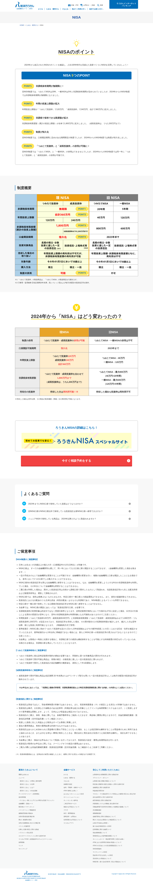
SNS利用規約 (97, 849)
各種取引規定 (68, 784)
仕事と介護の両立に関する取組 (29, 829)
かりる (66, 774)
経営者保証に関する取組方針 (102, 800)
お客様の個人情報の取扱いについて (104, 781)
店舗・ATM (73, 5)
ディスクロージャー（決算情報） (29, 794)
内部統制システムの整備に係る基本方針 (106, 803)
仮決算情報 (22, 797)
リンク (21, 845)
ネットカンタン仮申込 (71, 800)
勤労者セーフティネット (26, 807)
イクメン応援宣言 (24, 826)
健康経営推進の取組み (26, 813)
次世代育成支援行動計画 (26, 816)
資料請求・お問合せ (70, 816)
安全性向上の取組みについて (102, 858)
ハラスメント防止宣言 (26, 833)
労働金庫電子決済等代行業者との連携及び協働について (111, 807)
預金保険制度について (100, 833)
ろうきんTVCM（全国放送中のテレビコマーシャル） (36, 839)
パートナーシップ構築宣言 (27, 810)
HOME (22, 25)
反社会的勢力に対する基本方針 (103, 797)
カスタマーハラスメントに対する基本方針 (32, 836)
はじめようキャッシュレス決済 (74, 794)
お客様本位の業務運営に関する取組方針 (106, 774)
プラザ (66, 810)
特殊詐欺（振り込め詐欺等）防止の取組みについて (109, 862)
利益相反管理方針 (98, 791)
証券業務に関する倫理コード (102, 829)
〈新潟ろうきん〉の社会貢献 (28, 791)
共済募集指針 (97, 810)
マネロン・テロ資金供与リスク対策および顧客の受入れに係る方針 (114, 794)
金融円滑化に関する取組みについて (104, 816)
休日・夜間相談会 (69, 813)
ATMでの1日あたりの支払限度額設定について (107, 845)
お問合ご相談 (87, 5)
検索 (100, 5)
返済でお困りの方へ (96, 9)
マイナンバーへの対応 (100, 852)
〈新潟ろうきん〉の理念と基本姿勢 (30, 781)
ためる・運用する (32, 25)
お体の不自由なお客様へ (101, 823)
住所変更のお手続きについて (73, 820)
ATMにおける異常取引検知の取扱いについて (107, 842)
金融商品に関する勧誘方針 (101, 787)
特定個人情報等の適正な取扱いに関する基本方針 (108, 784)
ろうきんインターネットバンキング (126, 5)
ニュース (21, 778)
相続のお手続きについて (71, 807)
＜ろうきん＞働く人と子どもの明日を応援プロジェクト (37, 800)
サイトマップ (23, 849)
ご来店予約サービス (70, 803)
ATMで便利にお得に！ (71, 791)
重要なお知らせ (24, 774)
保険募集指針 (97, 813)
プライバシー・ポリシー (101, 778)
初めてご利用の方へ (79, 9)
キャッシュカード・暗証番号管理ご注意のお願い (108, 839)
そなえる (66, 781)
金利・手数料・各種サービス (73, 787)
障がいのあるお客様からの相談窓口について (107, 820)
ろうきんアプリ (69, 823)
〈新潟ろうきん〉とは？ (26, 787)
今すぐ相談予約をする (76, 460)
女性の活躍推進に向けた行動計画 (29, 823)
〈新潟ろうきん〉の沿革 (26, 784)
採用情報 (21, 842)
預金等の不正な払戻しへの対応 (103, 855)
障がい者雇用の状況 (25, 820)
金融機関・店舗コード (26, 803)
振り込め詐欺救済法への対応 (102, 826)
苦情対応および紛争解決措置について (105, 836)
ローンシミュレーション (71, 797)
